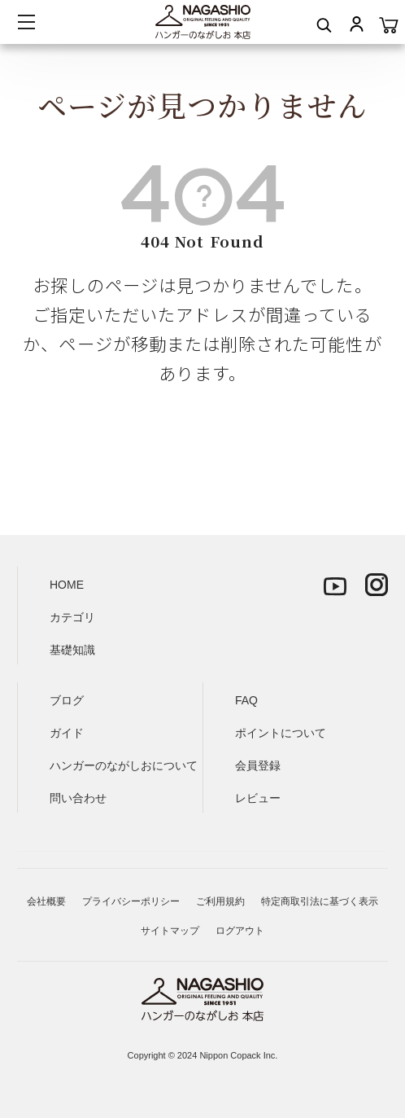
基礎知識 (72, 649)
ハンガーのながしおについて (124, 765)
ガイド (67, 732)
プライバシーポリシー (131, 901)
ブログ (67, 700)
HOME (67, 584)
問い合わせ (78, 798)
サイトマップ (170, 930)
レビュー (258, 798)
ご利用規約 (220, 901)
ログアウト (240, 930)
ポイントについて (280, 732)
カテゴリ (72, 617)
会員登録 (258, 765)
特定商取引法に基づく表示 (319, 901)
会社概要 (46, 901)
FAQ (246, 700)
